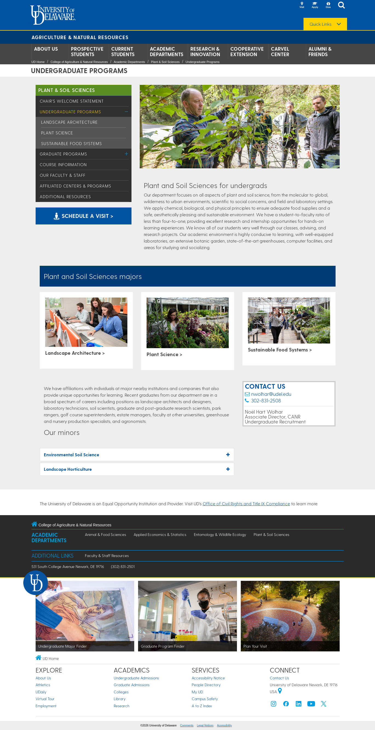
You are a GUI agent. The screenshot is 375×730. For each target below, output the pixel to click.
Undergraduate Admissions (136, 678)
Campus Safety (205, 698)
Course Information (63, 164)
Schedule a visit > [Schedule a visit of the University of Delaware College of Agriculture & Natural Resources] (83, 215)
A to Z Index (202, 705)
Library (119, 698)
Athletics (43, 684)
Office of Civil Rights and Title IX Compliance (246, 503)
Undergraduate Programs (202, 62)
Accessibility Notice (208, 678)
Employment (46, 705)
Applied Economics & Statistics (160, 534)
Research (121, 705)
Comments (186, 725)
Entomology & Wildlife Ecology (220, 534)
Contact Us (279, 678)
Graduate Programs (63, 153)
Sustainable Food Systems (71, 143)
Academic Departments (166, 51)
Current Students (122, 51)
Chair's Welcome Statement (72, 101)
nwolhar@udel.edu (271, 394)
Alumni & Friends (319, 51)
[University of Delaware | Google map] (280, 691)
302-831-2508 (266, 400)
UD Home (38, 62)
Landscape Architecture (69, 122)
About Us (46, 48)
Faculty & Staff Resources (107, 555)
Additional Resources (65, 196)
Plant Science (57, 132)
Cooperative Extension (247, 51)
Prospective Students (87, 51)
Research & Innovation (205, 51)
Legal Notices (205, 725)
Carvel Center (280, 51)
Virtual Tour (45, 698)
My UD (197, 691)
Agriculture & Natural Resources (80, 37)
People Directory (206, 684)
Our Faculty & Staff (62, 175)
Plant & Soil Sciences (165, 62)
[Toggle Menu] (127, 111)
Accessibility (224, 725)
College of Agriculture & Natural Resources (79, 62)
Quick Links (320, 24)
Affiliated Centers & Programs (75, 185)
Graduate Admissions (132, 684)
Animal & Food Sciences (105, 534)
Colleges (121, 691)
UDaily (41, 691)
